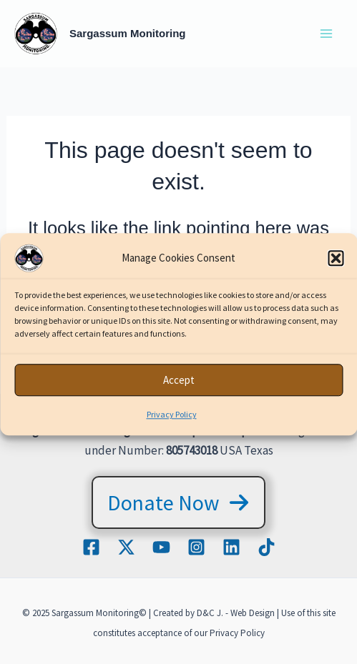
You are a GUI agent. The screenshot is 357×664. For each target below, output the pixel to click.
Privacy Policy (172, 419)
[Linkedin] (231, 547)
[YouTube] (161, 547)
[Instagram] (196, 547)
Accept (179, 384)
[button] (335, 263)
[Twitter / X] (126, 547)
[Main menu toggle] (326, 33)
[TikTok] (266, 547)
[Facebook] (91, 547)
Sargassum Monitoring (127, 33)
